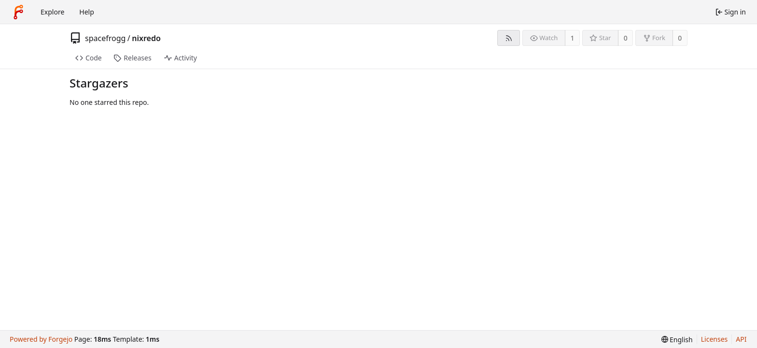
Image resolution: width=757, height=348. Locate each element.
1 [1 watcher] (573, 38)
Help (86, 11)
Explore (52, 11)
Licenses (714, 339)
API (741, 339)
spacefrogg (105, 38)
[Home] (18, 12)
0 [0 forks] (680, 38)
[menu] (677, 339)
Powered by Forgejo (41, 339)
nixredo (146, 38)
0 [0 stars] (626, 38)
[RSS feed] (508, 38)
